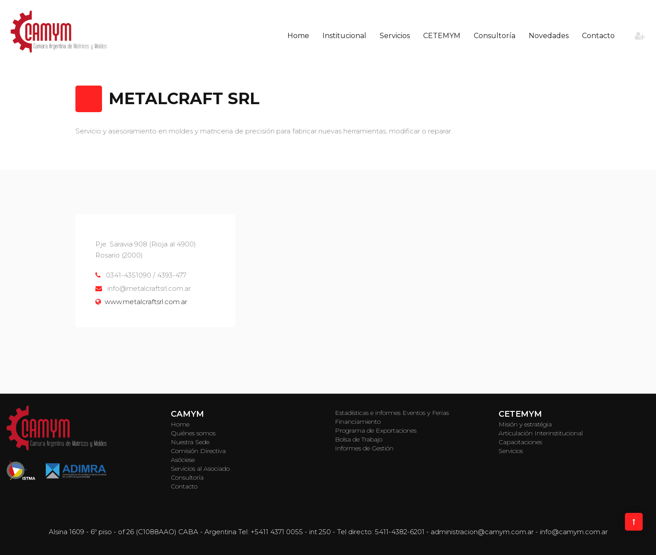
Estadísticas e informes (368, 413)
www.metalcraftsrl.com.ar (146, 301)
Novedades (549, 35)
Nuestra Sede (190, 442)
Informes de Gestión (364, 448)
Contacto (598, 35)
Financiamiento (358, 422)
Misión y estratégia (525, 424)
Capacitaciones (520, 442)
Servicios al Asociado (200, 469)
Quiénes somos (193, 433)
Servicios (395, 35)
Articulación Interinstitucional (541, 433)
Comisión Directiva (198, 451)
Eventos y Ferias (425, 413)
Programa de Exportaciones (375, 430)
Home (298, 35)
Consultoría (494, 35)
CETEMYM (441, 35)
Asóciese (183, 460)
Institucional (344, 35)
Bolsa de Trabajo (358, 439)
